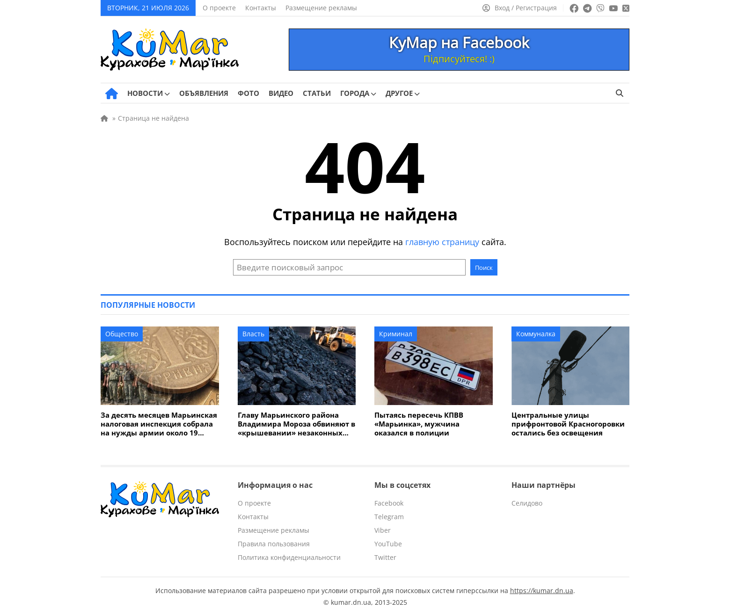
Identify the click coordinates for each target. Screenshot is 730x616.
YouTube (388, 543)
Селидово (526, 503)
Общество (121, 333)
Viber (382, 530)
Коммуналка (535, 333)
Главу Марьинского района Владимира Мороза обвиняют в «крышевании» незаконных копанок (296, 424)
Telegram (389, 516)
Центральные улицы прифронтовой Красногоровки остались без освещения (568, 424)
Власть (253, 333)
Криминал (395, 333)
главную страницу (442, 241)
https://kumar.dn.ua (541, 590)
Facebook (388, 503)
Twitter (385, 557)
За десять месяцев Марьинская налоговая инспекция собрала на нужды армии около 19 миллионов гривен (159, 424)
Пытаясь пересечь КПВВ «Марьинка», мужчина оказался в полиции (418, 424)
